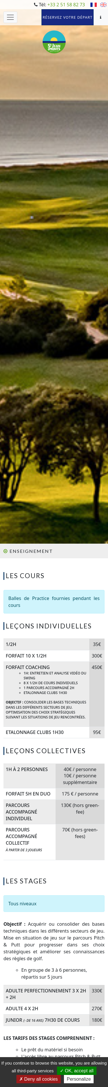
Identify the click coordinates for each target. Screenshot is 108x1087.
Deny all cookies (38, 1079)
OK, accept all (77, 1070)
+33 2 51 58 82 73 (66, 4)
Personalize (79, 1079)
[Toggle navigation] (10, 17)
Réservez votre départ (67, 17)
